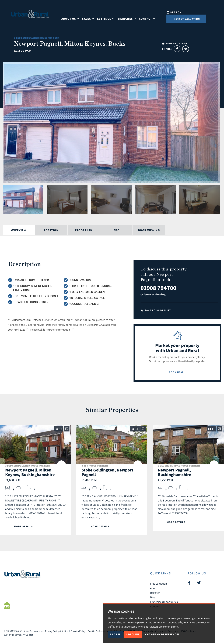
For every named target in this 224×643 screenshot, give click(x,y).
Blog (152, 597)
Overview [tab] (18, 230)
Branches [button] (123, 16)
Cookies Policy (78, 631)
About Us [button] (67, 16)
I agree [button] (115, 634)
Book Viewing (149, 230)
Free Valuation (158, 583)
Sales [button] (85, 16)
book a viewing (155, 294)
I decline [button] (132, 634)
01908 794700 (158, 288)
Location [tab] (51, 230)
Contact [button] (144, 16)
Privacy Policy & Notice (56, 631)
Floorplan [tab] (83, 230)
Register (155, 592)
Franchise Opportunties (164, 602)
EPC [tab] (116, 230)
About (153, 588)
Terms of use (36, 631)
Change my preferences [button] (162, 634)
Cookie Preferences (98, 631)
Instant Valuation (180, 19)
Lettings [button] (102, 16)
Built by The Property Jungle (18, 634)
